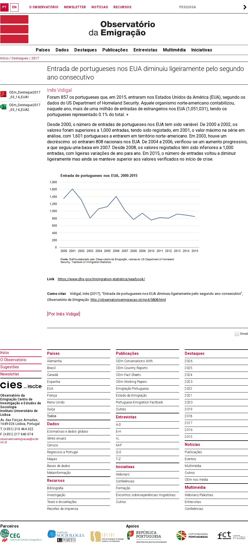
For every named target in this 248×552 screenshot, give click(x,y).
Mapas (52, 459)
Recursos (56, 480)
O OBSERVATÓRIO (43, 7)
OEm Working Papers (131, 382)
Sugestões (9, 367)
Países (53, 353)
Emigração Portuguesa (132, 389)
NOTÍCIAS (99, 7)
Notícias (192, 444)
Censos (52, 445)
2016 (188, 430)
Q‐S (118, 452)
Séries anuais (56, 438)
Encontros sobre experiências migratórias (146, 495)
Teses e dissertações (62, 502)
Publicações (115, 50)
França (52, 395)
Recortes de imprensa (62, 509)
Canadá (52, 375)
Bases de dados (58, 466)
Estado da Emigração (131, 395)
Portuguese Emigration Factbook (139, 402)
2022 (188, 389)
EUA (50, 389)
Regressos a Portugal (62, 452)
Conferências (125, 481)
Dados (62, 50)
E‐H (118, 431)
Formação (123, 488)
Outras (121, 409)
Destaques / (21, 58)
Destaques (85, 50)
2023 (188, 382)
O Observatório (13, 360)
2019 (188, 409)
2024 (188, 375)
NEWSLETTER (75, 7)
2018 (188, 416)
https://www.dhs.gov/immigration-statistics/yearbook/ (101, 279)
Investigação (56, 495)
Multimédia (174, 50)
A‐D (118, 425)
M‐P (119, 445)
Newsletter (9, 374)
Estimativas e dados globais (67, 431)
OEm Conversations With (134, 361)
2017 (35, 58)
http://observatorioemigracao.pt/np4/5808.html (128, 300)
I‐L (117, 438)
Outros (121, 502)
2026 (188, 361)
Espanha (53, 382)
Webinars (123, 474)
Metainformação (58, 473)
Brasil (51, 368)
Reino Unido (55, 402)
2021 (188, 395)
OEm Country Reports (132, 368)
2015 (188, 437)
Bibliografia (55, 488)
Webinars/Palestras (199, 495)
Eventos (190, 459)
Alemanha (54, 361)
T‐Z (118, 459)
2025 (188, 368)
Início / (5, 58)
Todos (51, 416)
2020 (188, 402)
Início (4, 352)
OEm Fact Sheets (128, 375)
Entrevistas (145, 50)
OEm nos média (196, 480)
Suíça (51, 409)
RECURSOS (122, 7)
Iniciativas (201, 50)
